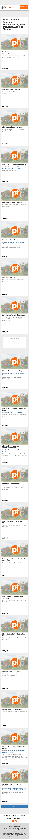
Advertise (17, 818)
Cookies (23, 815)
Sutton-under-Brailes (20, 790)
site (14, 831)
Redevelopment (12, 788)
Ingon (4, 375)
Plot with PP (11, 167)
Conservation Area (7, 168)
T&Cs (12, 815)
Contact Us (6, 815)
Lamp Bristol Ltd (16, 826)
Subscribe (10, 818)
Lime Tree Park (21, 412)
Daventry (17, 168)
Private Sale (20, 167)
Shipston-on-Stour (7, 752)
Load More (14, 806)
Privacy (17, 815)
